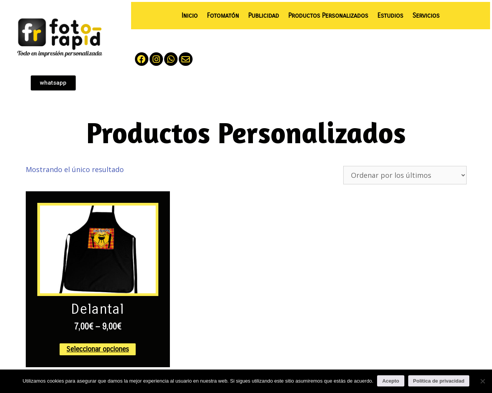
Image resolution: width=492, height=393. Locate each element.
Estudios (390, 16)
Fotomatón (223, 16)
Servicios (425, 16)
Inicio (189, 16)
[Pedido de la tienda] (405, 175)
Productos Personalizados (328, 16)
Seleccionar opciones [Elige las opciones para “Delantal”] (97, 349)
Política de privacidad (439, 381)
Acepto (390, 381)
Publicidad (263, 16)
